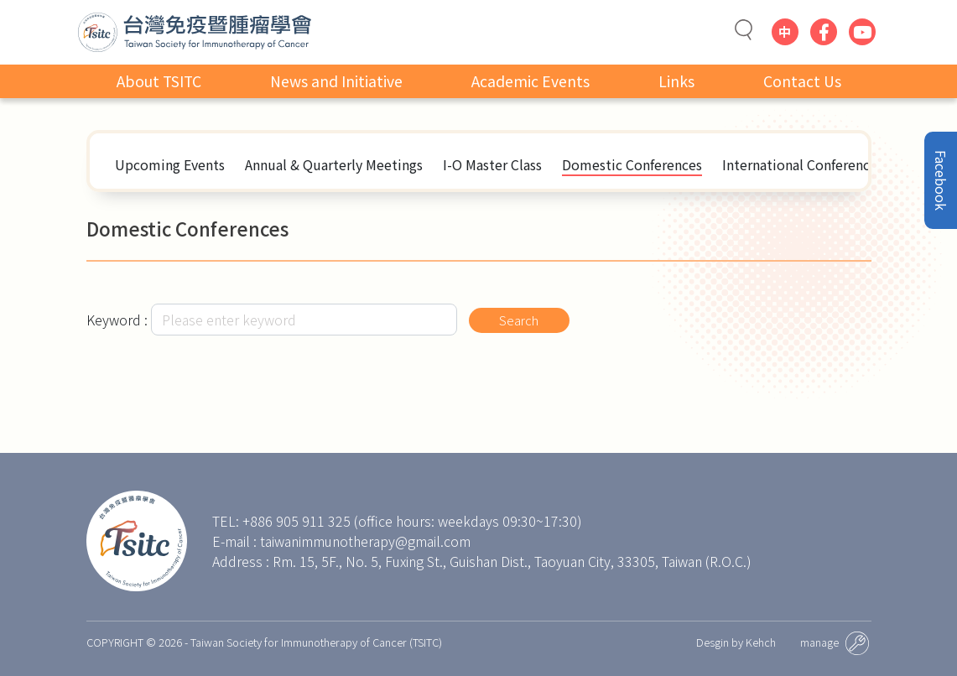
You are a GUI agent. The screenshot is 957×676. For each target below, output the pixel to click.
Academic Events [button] (530, 83)
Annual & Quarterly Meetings (334, 164)
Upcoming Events (170, 164)
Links (676, 83)
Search (522, 320)
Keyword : (117, 319)
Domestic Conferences (632, 164)
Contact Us (802, 83)
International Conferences (802, 164)
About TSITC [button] (159, 83)
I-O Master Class (492, 164)
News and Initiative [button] (336, 83)
